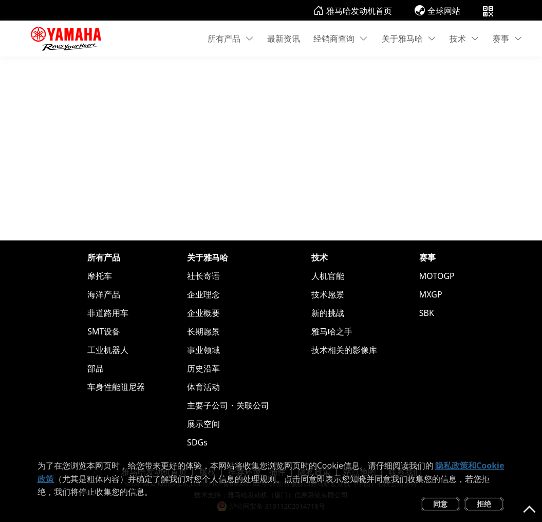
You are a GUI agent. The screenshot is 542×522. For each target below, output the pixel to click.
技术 (464, 38)
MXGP (430, 294)
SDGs (197, 442)
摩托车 (99, 276)
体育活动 (203, 387)
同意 (440, 504)
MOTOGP (437, 276)
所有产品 (231, 38)
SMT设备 (103, 331)
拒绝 (484, 504)
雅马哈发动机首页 (352, 10)
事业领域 (203, 350)
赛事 (507, 38)
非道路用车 (107, 313)
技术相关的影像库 (344, 350)
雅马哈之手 (331, 331)
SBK (426, 313)
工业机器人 (107, 350)
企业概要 (203, 313)
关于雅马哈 (409, 38)
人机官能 (327, 276)
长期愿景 (203, 331)
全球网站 (437, 10)
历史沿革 (203, 368)
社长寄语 (203, 276)
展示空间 (203, 424)
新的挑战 (327, 313)
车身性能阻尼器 (116, 387)
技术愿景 (327, 294)
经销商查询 (340, 38)
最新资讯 (283, 38)
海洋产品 (103, 294)
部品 (95, 368)
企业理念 (203, 294)
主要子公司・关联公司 (228, 405)
